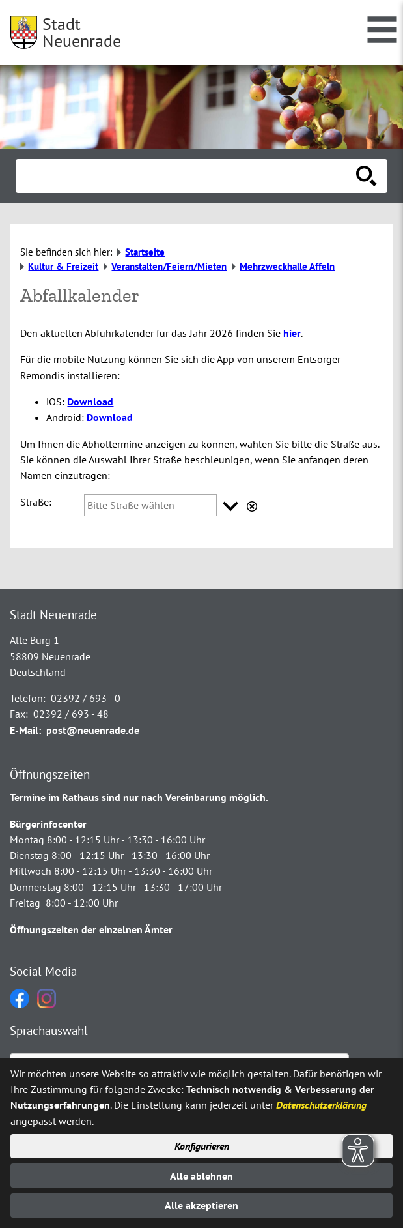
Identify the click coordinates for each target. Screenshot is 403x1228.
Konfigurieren (201, 1145)
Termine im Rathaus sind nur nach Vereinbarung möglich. (139, 797)
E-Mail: (25, 730)
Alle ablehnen (201, 1175)
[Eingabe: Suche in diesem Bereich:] (187, 176)
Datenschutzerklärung (321, 1104)
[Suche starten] (366, 176)
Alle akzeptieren (201, 1205)
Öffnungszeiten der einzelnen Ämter (91, 929)
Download (90, 401)
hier (292, 333)
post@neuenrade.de (92, 730)
